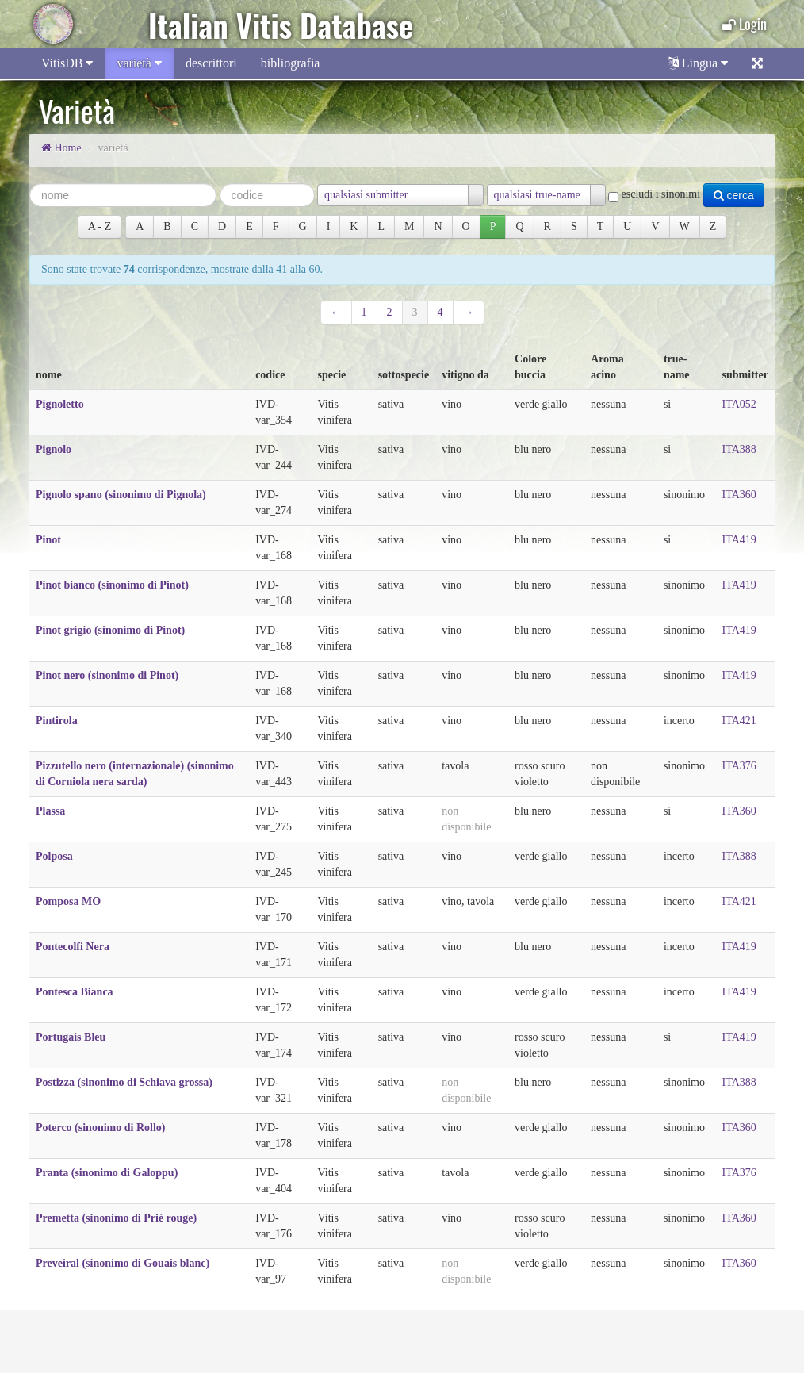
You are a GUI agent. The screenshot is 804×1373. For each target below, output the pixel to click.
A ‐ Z (100, 226)
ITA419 (739, 540)
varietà (139, 63)
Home (61, 148)
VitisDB (67, 63)
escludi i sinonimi (654, 194)
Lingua (698, 63)
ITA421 (739, 721)
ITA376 (739, 766)
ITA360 (739, 494)
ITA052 (739, 404)
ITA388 (739, 449)
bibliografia (290, 63)
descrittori (211, 63)
